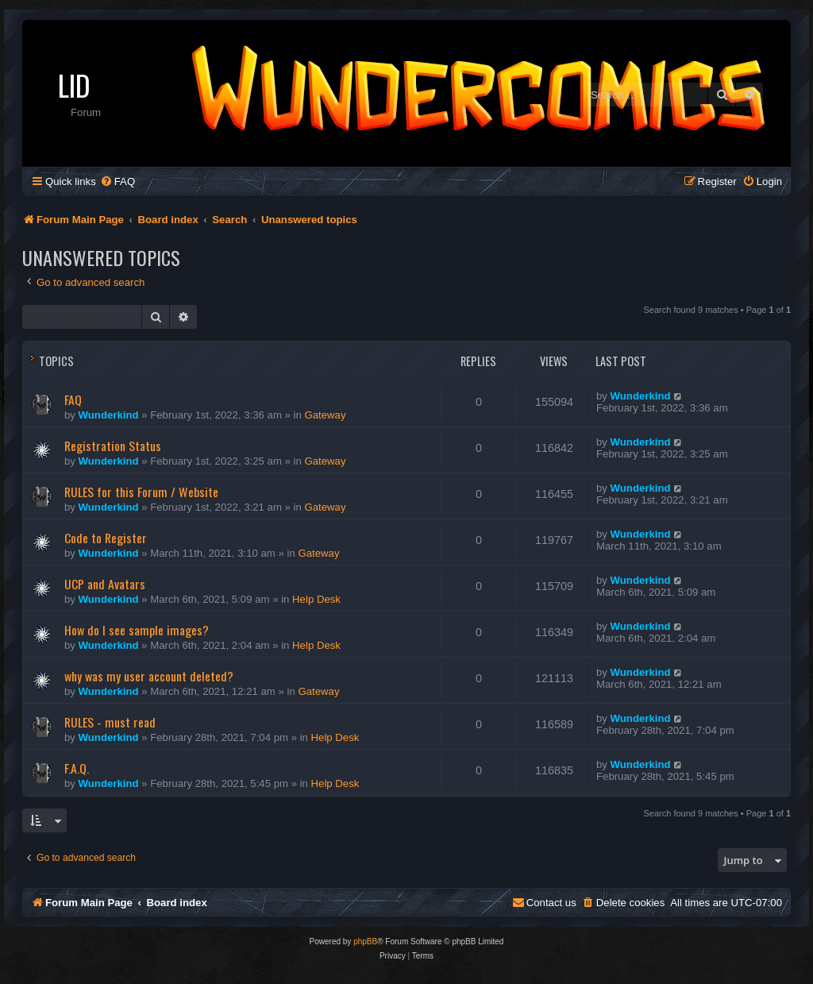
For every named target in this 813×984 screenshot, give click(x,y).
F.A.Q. (76, 768)
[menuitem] (117, 181)
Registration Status (112, 445)
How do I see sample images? (136, 629)
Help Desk (316, 599)
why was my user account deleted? (148, 675)
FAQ (73, 399)
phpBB (365, 941)
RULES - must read (110, 721)
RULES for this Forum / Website (141, 491)
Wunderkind (109, 415)
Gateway (324, 415)
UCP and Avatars (104, 583)
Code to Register (105, 537)
